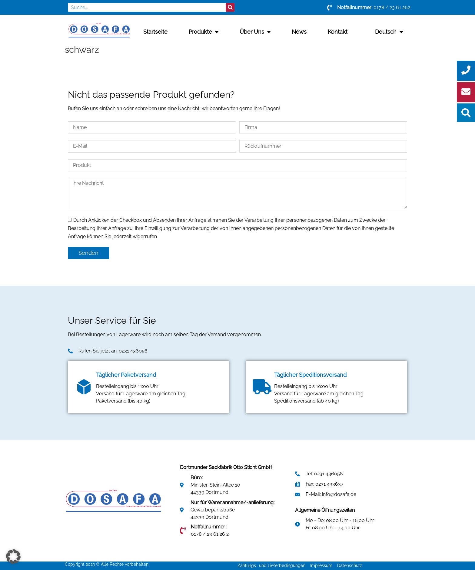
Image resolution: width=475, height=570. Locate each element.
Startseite (155, 32)
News (299, 32)
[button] (13, 556)
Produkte (203, 32)
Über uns (255, 32)
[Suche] (230, 7)
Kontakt (337, 32)
